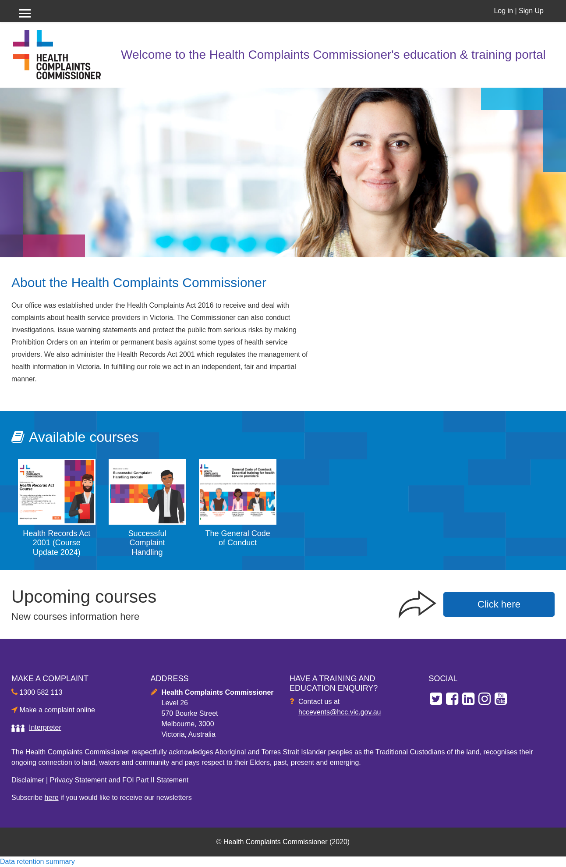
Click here (499, 604)
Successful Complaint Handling (147, 543)
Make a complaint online (57, 710)
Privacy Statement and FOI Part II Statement (119, 780)
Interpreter (45, 727)
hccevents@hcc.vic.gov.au (339, 712)
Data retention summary (37, 861)
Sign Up (531, 10)
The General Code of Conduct (237, 538)
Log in (503, 10)
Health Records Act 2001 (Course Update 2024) (56, 543)
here (52, 797)
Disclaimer (27, 780)
